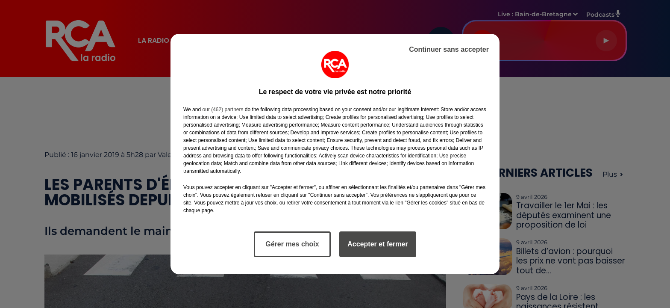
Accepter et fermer (377, 244)
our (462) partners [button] (222, 110)
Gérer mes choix (292, 244)
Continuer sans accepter (449, 49)
